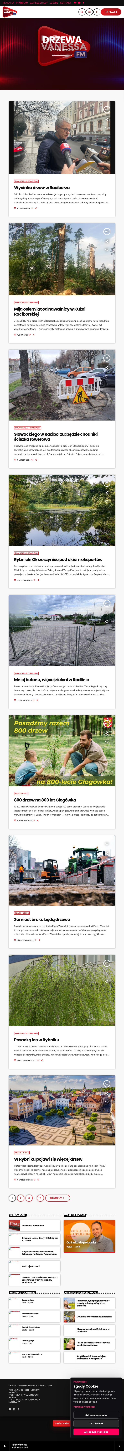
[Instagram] (79, 3)
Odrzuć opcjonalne (96, 1415)
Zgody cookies (62, 1426)
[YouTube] (75, 3)
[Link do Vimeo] (10, 12)
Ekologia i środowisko (26, 183)
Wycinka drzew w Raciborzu (42, 190)
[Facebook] (83, 3)
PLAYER (111, 12)
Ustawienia (96, 1423)
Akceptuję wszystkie (96, 1431)
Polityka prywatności (84, 1407)
